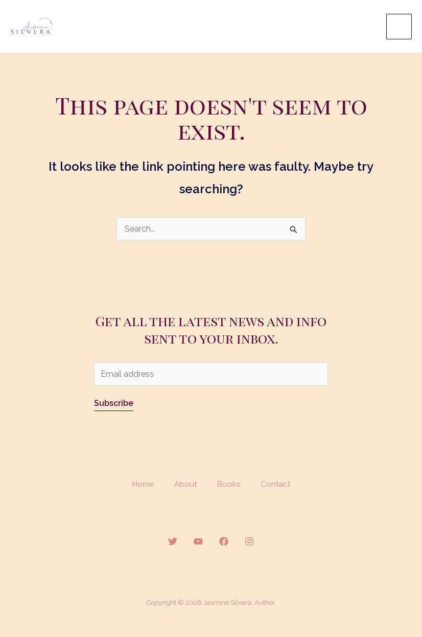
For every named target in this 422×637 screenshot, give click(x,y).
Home (143, 485)
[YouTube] (198, 543)
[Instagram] (249, 543)
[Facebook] (223, 543)
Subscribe (113, 404)
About (185, 485)
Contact (275, 485)
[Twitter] (172, 543)
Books (228, 485)
